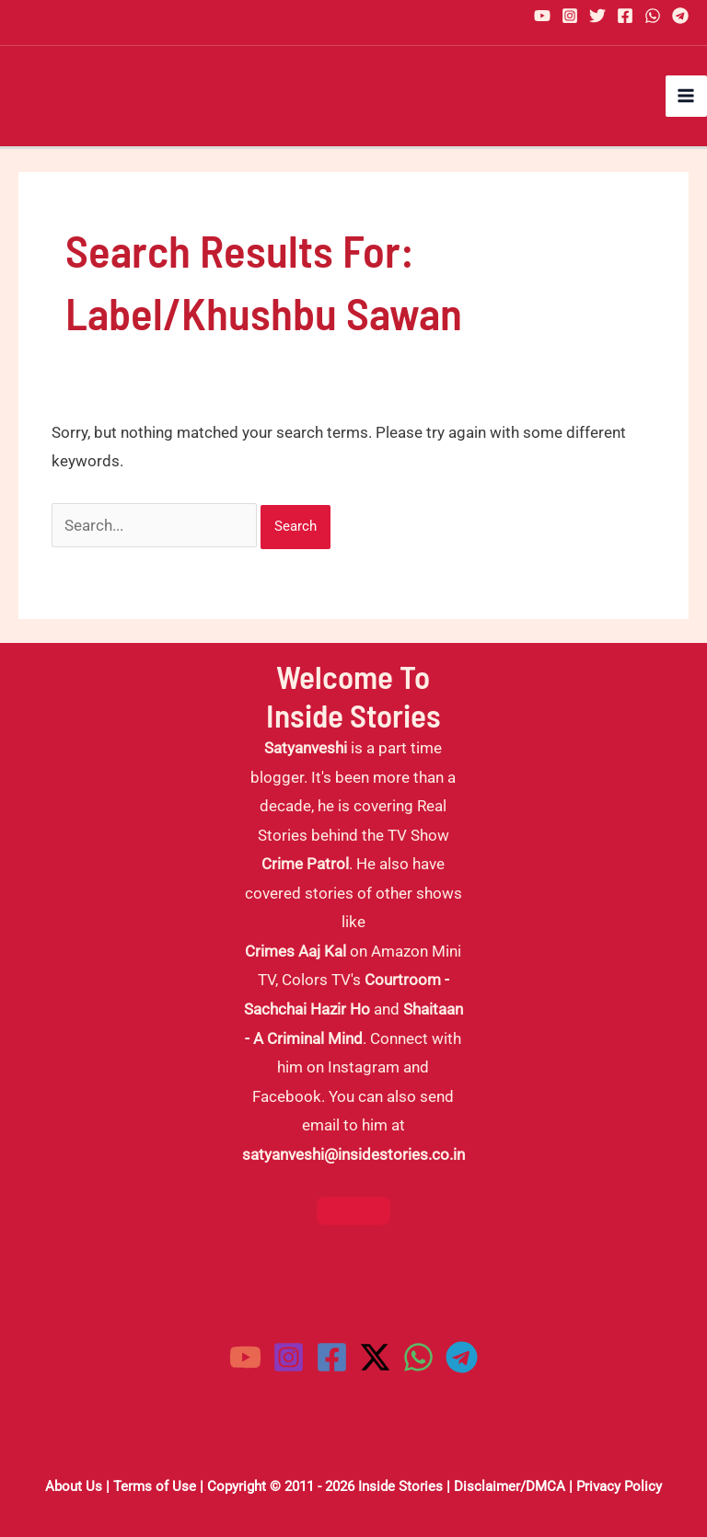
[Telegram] (680, 15)
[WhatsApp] (652, 15)
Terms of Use (154, 1486)
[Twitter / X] (375, 1357)
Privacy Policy (619, 1486)
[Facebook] (625, 15)
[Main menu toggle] (687, 96)
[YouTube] (542, 15)
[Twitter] (597, 15)
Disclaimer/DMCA (509, 1486)
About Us (73, 1486)
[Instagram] (570, 15)
